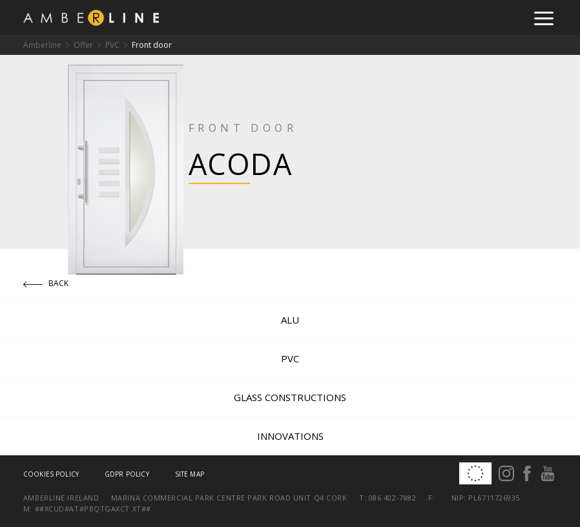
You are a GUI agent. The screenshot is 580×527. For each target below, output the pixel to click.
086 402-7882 (393, 497)
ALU (290, 319)
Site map (189, 474)
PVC (112, 44)
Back (46, 283)
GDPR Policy (127, 474)
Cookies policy (51, 474)
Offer (83, 44)
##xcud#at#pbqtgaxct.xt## (93, 508)
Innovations (290, 435)
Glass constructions (290, 397)
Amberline (42, 44)
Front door (152, 44)
